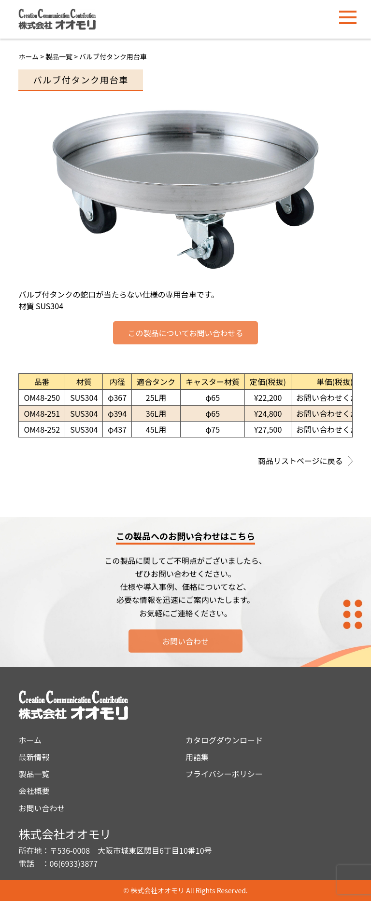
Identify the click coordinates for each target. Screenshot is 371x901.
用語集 (197, 757)
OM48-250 (42, 397)
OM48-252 (42, 429)
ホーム (28, 56)
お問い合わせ (185, 641)
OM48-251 (42, 413)
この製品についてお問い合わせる (185, 333)
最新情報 (33, 757)
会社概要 (33, 790)
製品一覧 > (62, 56)
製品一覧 (33, 773)
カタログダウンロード (224, 740)
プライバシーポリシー (224, 773)
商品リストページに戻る (305, 461)
